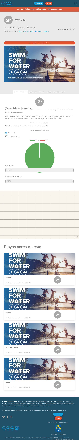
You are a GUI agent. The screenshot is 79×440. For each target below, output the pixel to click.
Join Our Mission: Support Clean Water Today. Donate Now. (39, 9)
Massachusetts (27, 27)
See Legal (66, 437)
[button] (75, 3)
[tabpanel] (39, 139)
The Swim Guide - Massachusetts (34, 31)
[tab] (20, 92)
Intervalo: (9, 165)
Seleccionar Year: (13, 176)
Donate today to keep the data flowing (39, 43)
